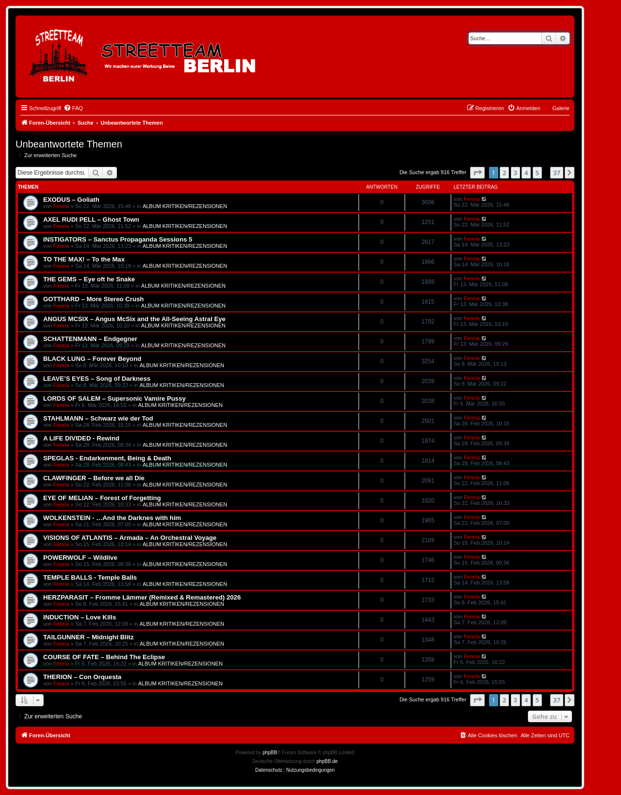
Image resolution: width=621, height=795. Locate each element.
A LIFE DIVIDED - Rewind (81, 438)
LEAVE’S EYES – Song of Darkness (96, 378)
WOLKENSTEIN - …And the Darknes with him (112, 517)
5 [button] (537, 172)
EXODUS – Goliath (71, 199)
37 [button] (556, 172)
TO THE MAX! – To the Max (84, 259)
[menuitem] (73, 108)
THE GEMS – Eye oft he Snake (89, 279)
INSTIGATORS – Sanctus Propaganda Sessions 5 (117, 239)
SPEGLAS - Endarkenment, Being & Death (107, 458)
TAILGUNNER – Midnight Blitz (88, 637)
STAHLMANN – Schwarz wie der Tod (98, 418)
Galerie (561, 108)
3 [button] (515, 172)
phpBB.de (327, 761)
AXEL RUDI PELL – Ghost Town (91, 219)
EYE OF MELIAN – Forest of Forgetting (102, 498)
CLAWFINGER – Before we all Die (94, 478)
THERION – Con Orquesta (82, 677)
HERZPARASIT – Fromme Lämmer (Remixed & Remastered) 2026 (142, 597)
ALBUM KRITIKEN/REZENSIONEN (185, 206)
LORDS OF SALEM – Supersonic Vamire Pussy (114, 398)
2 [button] (504, 172)
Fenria (61, 206)
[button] (477, 172)
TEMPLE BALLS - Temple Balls (90, 577)
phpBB (269, 752)
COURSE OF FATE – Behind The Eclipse (104, 657)
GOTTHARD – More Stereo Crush (93, 299)
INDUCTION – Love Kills (79, 617)
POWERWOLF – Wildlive (80, 557)
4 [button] (526, 172)
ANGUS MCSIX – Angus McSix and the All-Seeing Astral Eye (134, 319)
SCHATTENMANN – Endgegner (90, 338)
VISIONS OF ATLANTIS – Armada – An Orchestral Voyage (129, 537)
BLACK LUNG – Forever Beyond (92, 358)
